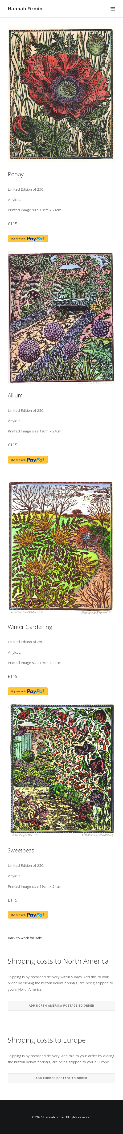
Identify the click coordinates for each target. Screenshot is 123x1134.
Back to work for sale (25, 937)
